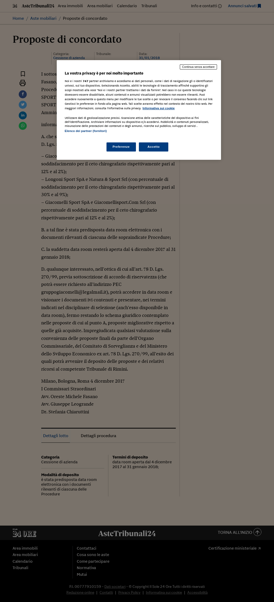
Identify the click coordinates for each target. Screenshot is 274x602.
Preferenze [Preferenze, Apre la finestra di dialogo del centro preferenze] (121, 146)
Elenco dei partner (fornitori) (86, 131)
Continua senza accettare (198, 66)
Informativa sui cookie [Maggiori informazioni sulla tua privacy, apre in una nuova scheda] (159, 108)
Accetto (153, 146)
